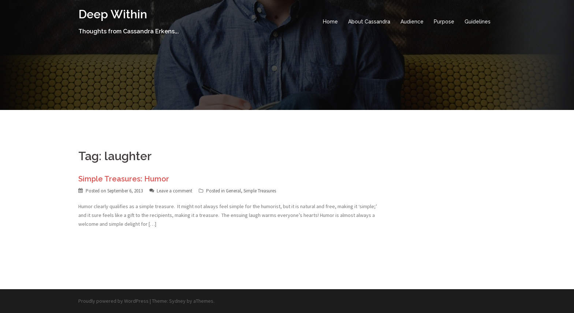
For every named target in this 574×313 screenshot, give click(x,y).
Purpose (444, 22)
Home (330, 22)
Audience (412, 22)
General (233, 191)
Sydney (177, 301)
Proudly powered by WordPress (113, 301)
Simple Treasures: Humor (123, 178)
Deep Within (112, 14)
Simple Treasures (259, 191)
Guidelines (478, 22)
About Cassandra (369, 22)
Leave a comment (174, 191)
